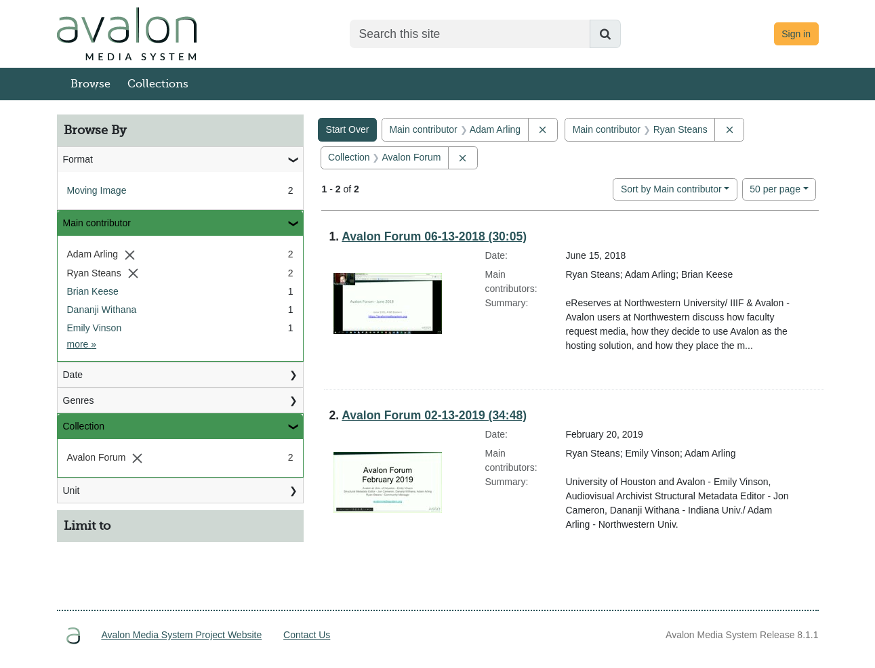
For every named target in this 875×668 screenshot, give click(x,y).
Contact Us (306, 634)
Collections (157, 84)
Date (73, 374)
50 (775, 188)
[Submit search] (605, 34)
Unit (71, 490)
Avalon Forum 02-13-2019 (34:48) (434, 415)
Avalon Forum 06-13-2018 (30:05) (434, 236)
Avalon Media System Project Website (181, 634)
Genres (78, 400)
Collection (83, 426)
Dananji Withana (102, 309)
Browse (90, 84)
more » (82, 344)
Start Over (347, 129)
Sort (671, 189)
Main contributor (97, 222)
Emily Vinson (94, 327)
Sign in (796, 33)
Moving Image (97, 190)
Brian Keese (93, 291)
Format (78, 159)
